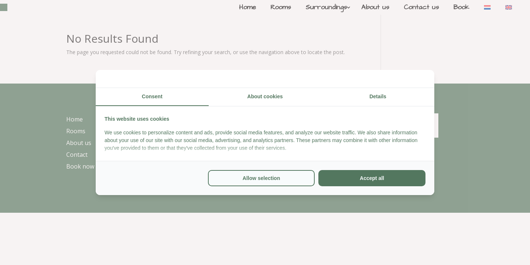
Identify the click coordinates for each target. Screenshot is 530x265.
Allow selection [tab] (261, 178)
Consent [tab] (152, 96)
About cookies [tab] (265, 96)
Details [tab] (378, 96)
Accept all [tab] (372, 178)
